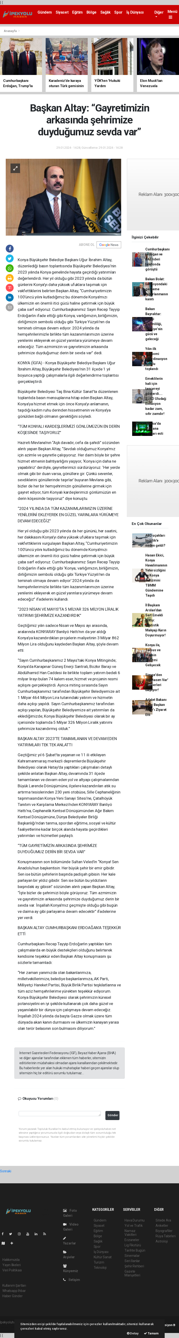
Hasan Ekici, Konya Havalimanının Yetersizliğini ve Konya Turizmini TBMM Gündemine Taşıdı (156, 575)
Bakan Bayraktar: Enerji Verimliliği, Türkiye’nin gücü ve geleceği (154, 324)
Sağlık (105, 12)
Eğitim (77, 12)
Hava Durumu (135, 1220)
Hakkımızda (11, 1260)
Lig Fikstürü (133, 1245)
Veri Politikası (12, 1270)
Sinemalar (132, 1256)
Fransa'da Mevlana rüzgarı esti (154, 428)
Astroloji (162, 1241)
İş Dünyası (135, 12)
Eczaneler (132, 1240)
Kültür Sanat (103, 1257)
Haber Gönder (12, 1296)
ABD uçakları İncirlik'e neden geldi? (155, 540)
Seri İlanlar (132, 1261)
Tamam (151, 1333)
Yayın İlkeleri (11, 1265)
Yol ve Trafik (134, 1225)
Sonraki (5, 1171)
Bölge (92, 12)
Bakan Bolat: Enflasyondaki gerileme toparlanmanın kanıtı (156, 289)
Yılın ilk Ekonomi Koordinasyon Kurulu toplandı (156, 359)
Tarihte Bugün (135, 1250)
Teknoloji (100, 1267)
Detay (133, 1333)
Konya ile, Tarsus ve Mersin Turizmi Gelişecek (152, 655)
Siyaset (62, 12)
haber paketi (9, 1327)
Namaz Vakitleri (130, 1233)
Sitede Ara (163, 1220)
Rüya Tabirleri (165, 1236)
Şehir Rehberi (134, 1266)
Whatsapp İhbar (14, 1291)
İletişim (71, 1280)
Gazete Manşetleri (132, 1273)
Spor (118, 12)
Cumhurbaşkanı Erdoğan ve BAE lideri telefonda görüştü (157, 259)
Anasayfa (10, 31)
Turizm (99, 1262)
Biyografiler (164, 1231)
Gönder (113, 1115)
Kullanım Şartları (14, 1285)
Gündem (45, 12)
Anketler (162, 1225)
